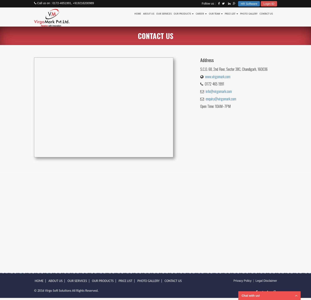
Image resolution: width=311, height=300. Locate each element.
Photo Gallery (248, 13)
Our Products (184, 13)
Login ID (268, 3)
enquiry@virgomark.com (221, 98)
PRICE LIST (126, 281)
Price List (231, 13)
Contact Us (266, 13)
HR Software (249, 3)
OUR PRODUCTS (102, 281)
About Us (148, 13)
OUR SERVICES (77, 281)
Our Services (164, 13)
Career (201, 13)
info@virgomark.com (219, 91)
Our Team (216, 13)
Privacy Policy (243, 280)
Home (137, 13)
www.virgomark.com (217, 76)
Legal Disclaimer (266, 280)
